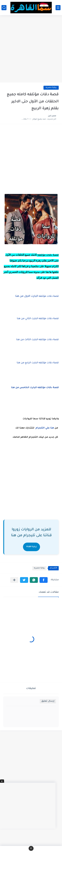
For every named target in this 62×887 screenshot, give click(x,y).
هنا (52, 428)
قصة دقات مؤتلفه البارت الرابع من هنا (38, 363)
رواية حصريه (51, 88)
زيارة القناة (31, 547)
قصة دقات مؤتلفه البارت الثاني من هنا (38, 318)
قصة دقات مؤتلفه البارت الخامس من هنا (35, 387)
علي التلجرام (43, 428)
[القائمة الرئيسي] (58, 7)
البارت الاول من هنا (37, 296)
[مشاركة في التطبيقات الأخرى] (14, 580)
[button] (44, 580)
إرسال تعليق (47, 701)
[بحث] (3, 7)
